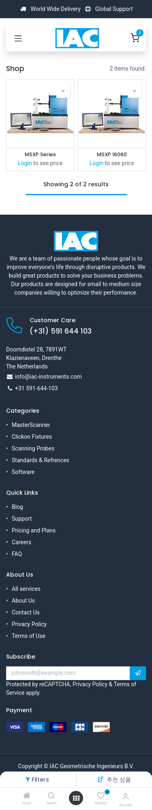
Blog (17, 507)
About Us (23, 600)
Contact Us (26, 612)
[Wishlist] (101, 796)
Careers (21, 542)
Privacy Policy (29, 624)
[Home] (26, 796)
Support (22, 518)
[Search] (51, 796)
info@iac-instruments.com (48, 376)
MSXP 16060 (112, 154)
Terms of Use (28, 636)
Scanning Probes (33, 448)
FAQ (17, 554)
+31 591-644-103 (36, 388)
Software (23, 472)
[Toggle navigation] (18, 38)
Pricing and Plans (34, 530)
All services (26, 589)
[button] (119, 779)
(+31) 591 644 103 (61, 331)
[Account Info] (125, 796)
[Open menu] (76, 798)
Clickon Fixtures (32, 436)
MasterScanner (31, 425)
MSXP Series (40, 154)
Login (25, 163)
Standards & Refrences (40, 460)
